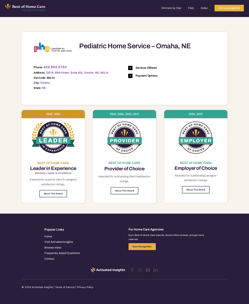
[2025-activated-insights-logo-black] (108, 269)
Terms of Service (65, 287)
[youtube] (148, 270)
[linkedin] (155, 270)
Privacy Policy (85, 287)
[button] (173, 68)
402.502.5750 (55, 67)
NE (44, 87)
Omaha (45, 82)
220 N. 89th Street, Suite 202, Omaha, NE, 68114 (77, 72)
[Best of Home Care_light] (25, 5)
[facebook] (132, 270)
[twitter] (140, 270)
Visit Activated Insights (33, 10)
